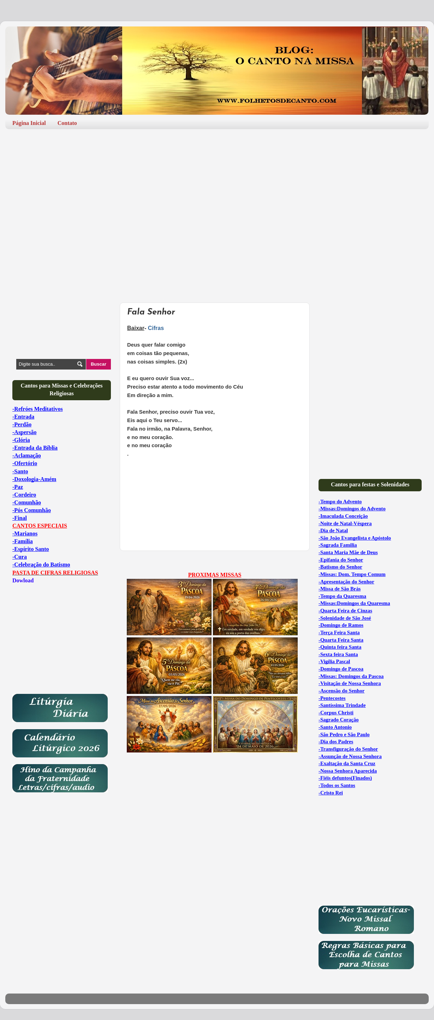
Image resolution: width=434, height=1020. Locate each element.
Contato (67, 123)
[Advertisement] (217, 189)
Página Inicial (29, 123)
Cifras (156, 328)
